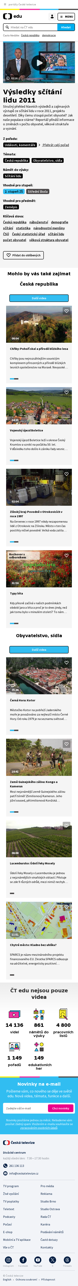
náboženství (38, 222)
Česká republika (30, 35)
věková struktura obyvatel (48, 240)
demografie (59, 222)
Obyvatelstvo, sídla (47, 160)
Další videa (39, 298)
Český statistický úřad (28, 234)
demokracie (49, 35)
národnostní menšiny (49, 228)
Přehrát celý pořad (55, 145)
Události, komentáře (20, 145)
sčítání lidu (56, 234)
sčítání (8, 228)
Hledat (66, 27)
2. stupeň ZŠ (14, 191)
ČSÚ (6, 234)
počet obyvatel (14, 240)
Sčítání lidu (13, 176)
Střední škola (38, 191)
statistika (23, 228)
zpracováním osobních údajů (38, 1128)
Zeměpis (11, 207)
